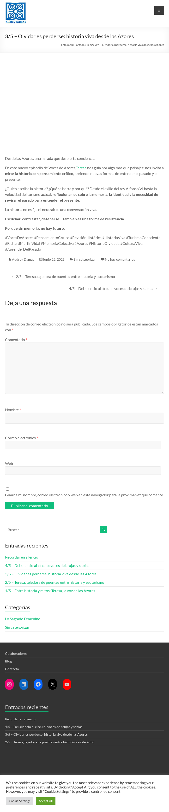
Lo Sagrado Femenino (22, 618)
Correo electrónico (21, 437)
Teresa (81, 167)
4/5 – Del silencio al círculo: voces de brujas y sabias (113, 288)
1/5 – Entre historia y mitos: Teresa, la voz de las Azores (50, 590)
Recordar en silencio (21, 557)
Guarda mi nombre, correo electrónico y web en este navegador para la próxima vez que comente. (84, 495)
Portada (79, 45)
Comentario (16, 339)
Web (9, 463)
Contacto (12, 669)
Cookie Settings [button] (19, 801)
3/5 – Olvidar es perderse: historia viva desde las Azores (51, 573)
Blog (90, 45)
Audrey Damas (23, 259)
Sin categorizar (85, 259)
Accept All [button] (46, 801)
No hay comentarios (120, 259)
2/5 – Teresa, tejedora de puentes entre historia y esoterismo (63, 276)
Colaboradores (16, 653)
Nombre (13, 409)
